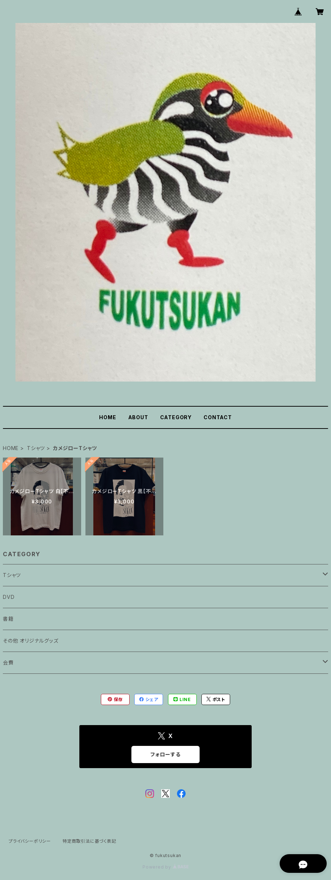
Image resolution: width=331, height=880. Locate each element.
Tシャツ (36, 448)
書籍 (8, 619)
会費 (8, 662)
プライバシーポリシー (30, 841)
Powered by (165, 867)
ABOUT (138, 417)
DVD (8, 597)
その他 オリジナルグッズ (31, 641)
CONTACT (218, 417)
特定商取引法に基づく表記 (89, 841)
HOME (107, 417)
